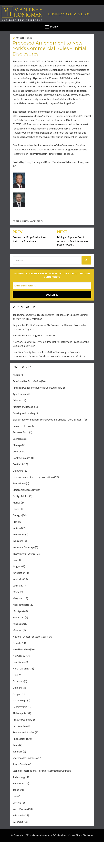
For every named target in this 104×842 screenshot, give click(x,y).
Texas (16, 789)
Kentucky (18, 579)
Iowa (15, 559)
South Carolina (21, 764)
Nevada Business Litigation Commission (34, 335)
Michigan (18, 611)
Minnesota (18, 617)
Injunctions (19, 534)
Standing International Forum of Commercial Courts (41, 770)
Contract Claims (21, 457)
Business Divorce (22, 425)
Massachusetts (21, 604)
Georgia (17, 515)
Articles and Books (23, 406)
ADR (15, 374)
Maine (16, 591)
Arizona (17, 400)
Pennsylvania (20, 706)
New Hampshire (21, 649)
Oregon (17, 694)
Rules (40, 221)
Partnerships (20, 700)
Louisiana (18, 585)
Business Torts (21, 432)
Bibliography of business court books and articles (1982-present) (48, 419)
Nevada (17, 642)
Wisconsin (18, 815)
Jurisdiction (19, 572)
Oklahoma (18, 681)
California (18, 438)
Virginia (17, 802)
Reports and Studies (23, 732)
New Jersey (19, 655)
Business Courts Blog (69, 14)
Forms (16, 508)
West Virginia (20, 808)
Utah (15, 796)
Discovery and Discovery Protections (33, 477)
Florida (17, 502)
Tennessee (18, 783)
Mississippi (19, 623)
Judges (16, 566)
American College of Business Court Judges (36, 387)
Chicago (17, 445)
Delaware (18, 470)
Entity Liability (21, 496)
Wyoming (18, 821)
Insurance (18, 540)
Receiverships (20, 725)
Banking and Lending (24, 413)
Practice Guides (21, 719)
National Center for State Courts (31, 636)
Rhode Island (20, 738)
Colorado (18, 451)
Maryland (18, 598)
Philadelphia (19, 713)
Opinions (17, 687)
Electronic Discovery (24, 489)
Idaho (16, 521)
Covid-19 (18, 464)
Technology (19, 777)
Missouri (17, 630)
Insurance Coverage (24, 547)
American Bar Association (27, 381)
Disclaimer (88, 835)
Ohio (15, 674)
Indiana (17, 528)
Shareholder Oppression (26, 757)
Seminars (17, 751)
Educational (19, 483)
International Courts (24, 553)
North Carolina (21, 668)
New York (30, 221)
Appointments (20, 394)
